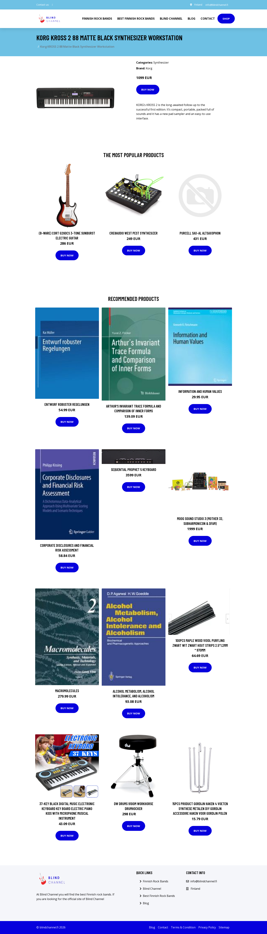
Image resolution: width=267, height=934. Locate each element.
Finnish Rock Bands (97, 18)
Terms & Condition (183, 927)
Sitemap (224, 927)
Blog (191, 18)
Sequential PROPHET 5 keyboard (133, 469)
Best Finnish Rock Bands (136, 18)
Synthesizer (161, 62)
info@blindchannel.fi (216, 4)
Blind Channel (171, 18)
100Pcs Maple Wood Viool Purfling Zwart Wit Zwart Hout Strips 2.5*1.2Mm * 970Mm (200, 645)
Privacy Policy (207, 927)
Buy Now (147, 89)
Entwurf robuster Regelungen (66, 404)
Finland (198, 4)
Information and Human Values (200, 391)
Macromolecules (67, 690)
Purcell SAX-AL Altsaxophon (200, 233)
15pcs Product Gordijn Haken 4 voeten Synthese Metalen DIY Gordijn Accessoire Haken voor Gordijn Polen (200, 808)
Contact (208, 18)
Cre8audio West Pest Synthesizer (133, 233)
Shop (226, 18)
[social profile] (52, 4)
